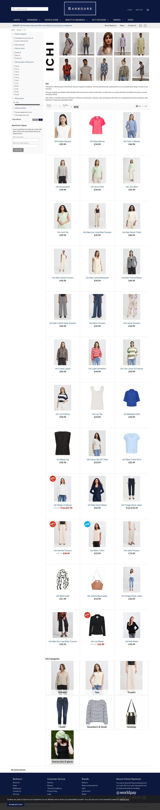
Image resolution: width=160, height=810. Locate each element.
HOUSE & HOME (51, 20)
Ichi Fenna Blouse (97, 141)
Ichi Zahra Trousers (132, 550)
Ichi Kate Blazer (131, 641)
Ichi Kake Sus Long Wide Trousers (97, 232)
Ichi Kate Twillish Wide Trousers (63, 323)
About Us (16, 783)
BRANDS (117, 20)
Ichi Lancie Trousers (131, 323)
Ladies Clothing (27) (20, 41)
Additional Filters (20, 108)
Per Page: (67, 106)
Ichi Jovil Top (62, 232)
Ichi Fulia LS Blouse (132, 141)
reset (35, 119)
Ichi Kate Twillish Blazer (132, 278)
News (122, 25)
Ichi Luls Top (97, 414)
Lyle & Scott (86, 791)
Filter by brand (19, 45)
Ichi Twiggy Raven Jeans (131, 505)
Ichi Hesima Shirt (63, 187)
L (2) (15, 83)
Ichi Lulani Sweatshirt (97, 369)
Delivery (50, 783)
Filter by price (19, 98)
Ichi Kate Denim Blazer (97, 505)
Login (129, 10)
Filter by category (20, 34)
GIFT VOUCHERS (99, 20)
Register (139, 10)
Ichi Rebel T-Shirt (97, 550)
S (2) (15, 89)
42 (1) (16, 77)
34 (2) (16, 66)
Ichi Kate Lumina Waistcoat (97, 278)
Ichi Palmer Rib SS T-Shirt (97, 459)
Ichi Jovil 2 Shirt (97, 187)
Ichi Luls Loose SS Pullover (131, 369)
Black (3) (17, 52)
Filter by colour (20, 48)
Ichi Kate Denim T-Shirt (131, 232)
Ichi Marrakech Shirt (132, 414)
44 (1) (16, 80)
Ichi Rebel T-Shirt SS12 (131, 459)
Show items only (22, 112)
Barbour (85, 783)
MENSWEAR (32, 20)
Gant (83, 788)
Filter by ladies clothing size (24, 62)
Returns (50, 786)
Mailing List (17, 788)
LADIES (16, 20)
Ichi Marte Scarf (62, 596)
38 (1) (16, 72)
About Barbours (110, 25)
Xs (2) (16, 94)
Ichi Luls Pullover (63, 414)
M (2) (16, 86)
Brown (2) (17, 58)
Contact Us (132, 25)
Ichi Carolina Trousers (63, 550)
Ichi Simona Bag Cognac (97, 596)
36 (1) (16, 69)
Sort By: (54, 106)
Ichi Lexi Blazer (97, 641)
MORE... (131, 20)
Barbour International (90, 786)
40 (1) (16, 75)
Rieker (84, 794)
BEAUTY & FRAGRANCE (75, 20)
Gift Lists (16, 794)
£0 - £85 (16, 102)
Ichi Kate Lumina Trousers (62, 278)
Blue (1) (16, 55)
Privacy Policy (52, 791)
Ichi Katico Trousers (97, 323)
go (40, 119)
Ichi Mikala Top (63, 459)
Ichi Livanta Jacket (62, 369)
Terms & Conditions (54, 788)
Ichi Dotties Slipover (62, 141)
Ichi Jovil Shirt (132, 187)
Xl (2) (16, 92)
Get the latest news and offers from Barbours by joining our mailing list (42, 25)
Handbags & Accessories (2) (23, 38)
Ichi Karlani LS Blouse (63, 505)
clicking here (124, 799)
